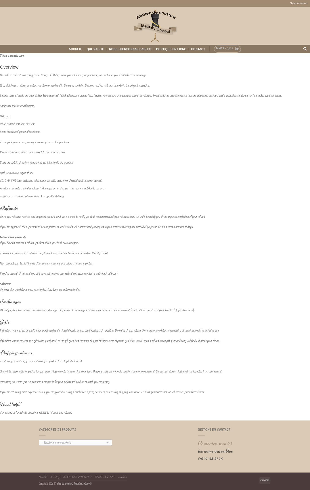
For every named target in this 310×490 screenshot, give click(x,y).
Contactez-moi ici (215, 443)
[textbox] (74, 443)
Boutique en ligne (171, 49)
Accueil (75, 49)
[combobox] (75, 443)
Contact (198, 49)
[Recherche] (305, 49)
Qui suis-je (95, 49)
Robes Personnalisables (130, 49)
